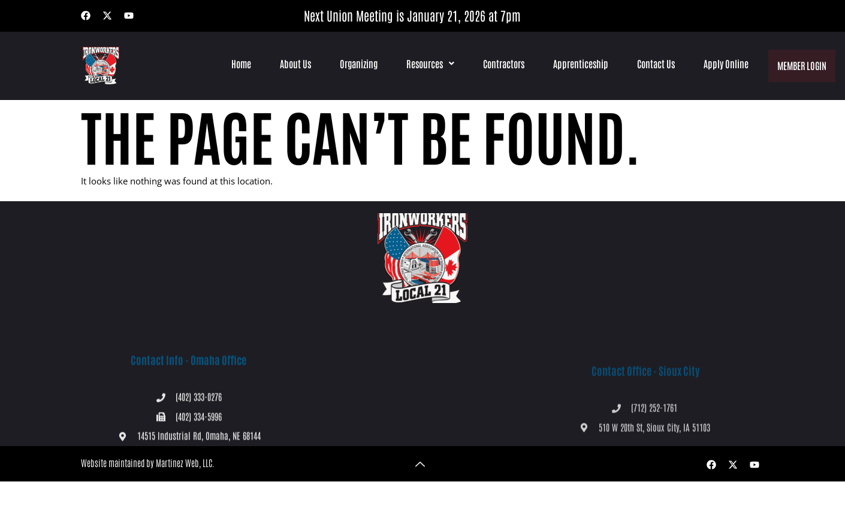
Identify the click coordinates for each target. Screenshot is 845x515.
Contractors (502, 63)
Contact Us (655, 63)
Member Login (801, 63)
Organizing (357, 63)
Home (240, 63)
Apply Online (724, 63)
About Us (294, 63)
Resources (429, 63)
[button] (429, 63)
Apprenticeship (579, 63)
